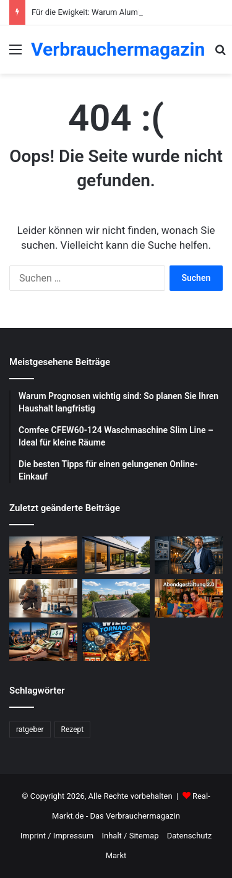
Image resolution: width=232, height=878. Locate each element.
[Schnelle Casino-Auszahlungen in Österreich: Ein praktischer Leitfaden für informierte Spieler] (43, 641)
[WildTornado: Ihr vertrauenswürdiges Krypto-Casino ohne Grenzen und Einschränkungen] (116, 641)
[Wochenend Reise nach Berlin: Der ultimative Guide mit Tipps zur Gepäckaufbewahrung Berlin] (43, 555)
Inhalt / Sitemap (129, 835)
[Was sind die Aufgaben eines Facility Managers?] (189, 555)
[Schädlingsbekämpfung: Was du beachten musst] (43, 598)
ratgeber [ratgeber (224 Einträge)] (30, 729)
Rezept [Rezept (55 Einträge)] (72, 729)
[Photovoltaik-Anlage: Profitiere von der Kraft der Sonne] (116, 598)
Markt (116, 855)
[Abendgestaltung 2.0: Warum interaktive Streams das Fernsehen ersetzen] (189, 598)
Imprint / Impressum (56, 835)
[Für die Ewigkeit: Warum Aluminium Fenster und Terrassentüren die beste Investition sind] (116, 555)
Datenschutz (189, 835)
